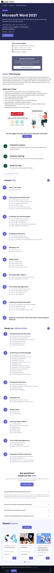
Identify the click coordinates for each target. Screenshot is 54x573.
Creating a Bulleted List (16, 372)
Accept (13, 570)
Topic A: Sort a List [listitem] (14, 250)
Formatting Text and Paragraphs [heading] (19, 216)
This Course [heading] (11, 74)
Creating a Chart (15, 427)
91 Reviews (11, 32)
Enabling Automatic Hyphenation (19, 369)
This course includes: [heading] (19, 43)
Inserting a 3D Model (16, 432)
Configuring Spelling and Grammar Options (21, 456)
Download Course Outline (12, 173)
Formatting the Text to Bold (17, 341)
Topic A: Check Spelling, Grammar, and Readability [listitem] (22, 304)
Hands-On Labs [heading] (16, 165)
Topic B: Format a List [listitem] (15, 251)
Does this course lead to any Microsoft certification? (18, 504)
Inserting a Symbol (15, 424)
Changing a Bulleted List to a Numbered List (21, 402)
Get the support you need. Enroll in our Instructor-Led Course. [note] (27, 133)
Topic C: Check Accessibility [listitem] (17, 308)
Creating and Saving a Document (19, 338)
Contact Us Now (27, 484)
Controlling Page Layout (17, 444)
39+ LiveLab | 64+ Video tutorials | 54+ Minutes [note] (21, 168)
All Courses (27, 527)
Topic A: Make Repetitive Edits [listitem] (17, 236)
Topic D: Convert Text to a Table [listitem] (18, 267)
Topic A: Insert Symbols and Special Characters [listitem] (22, 277)
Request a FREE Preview (27, 67)
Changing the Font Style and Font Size (20, 357)
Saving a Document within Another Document (22, 339)
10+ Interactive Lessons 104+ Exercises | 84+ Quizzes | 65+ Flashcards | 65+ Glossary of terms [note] (28, 148)
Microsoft (11, 5)
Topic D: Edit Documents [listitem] (16, 205)
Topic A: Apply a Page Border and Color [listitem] (19, 289)
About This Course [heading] (15, 187)
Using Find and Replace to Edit (18, 384)
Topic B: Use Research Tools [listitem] (17, 306)
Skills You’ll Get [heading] (9, 89)
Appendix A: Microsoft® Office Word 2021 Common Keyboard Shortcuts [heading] (29, 318)
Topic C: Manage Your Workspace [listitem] (18, 203)
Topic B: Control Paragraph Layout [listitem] (18, 220)
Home (4, 5)
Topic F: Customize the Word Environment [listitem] (20, 208)
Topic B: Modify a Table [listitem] (15, 263)
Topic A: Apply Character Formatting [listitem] (19, 219)
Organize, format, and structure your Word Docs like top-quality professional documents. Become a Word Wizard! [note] (24, 20)
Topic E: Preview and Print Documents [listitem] (19, 207)
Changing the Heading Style (17, 358)
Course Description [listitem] (15, 190)
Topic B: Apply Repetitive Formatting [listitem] (19, 238)
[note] (5, 27)
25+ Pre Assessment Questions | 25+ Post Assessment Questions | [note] (26, 158)
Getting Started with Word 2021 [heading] (19, 197)
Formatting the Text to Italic (17, 355)
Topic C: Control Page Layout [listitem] (17, 292)
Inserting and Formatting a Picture (19, 425)
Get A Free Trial (7, 35)
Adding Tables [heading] (14, 259)
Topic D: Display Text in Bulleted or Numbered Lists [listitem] (22, 224)
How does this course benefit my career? (15, 510)
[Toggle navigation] (52, 1)
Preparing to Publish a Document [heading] (20, 302)
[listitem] (20, 5)
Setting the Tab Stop (16, 371)
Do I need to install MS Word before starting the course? (19, 516)
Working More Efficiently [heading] (17, 234)
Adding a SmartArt (15, 429)
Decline (7, 570)
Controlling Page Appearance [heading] (19, 287)
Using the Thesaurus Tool (17, 458)
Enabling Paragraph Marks (17, 345)
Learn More (34, 567)
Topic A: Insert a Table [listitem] (15, 262)
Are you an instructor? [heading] (27, 59)
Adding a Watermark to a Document (19, 446)
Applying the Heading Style (17, 390)
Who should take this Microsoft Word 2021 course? (17, 491)
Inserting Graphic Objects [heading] (17, 275)
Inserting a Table (15, 412)
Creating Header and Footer (18, 443)
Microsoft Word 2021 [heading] (19, 15)
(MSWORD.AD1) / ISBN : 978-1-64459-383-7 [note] (14, 25)
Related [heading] (10, 523)
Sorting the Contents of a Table (19, 400)
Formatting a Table (15, 414)
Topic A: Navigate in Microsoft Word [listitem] (19, 200)
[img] (10, 538)
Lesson (10, 180)
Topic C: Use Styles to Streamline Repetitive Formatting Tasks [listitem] (25, 239)
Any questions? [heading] (27, 474)
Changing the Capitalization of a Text (20, 362)
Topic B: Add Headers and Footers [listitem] (18, 291)
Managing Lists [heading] (14, 247)
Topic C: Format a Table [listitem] (16, 265)
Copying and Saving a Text (17, 343)
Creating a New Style (16, 388)
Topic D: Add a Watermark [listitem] (16, 294)
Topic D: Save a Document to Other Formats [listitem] (21, 310)
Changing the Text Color (17, 360)
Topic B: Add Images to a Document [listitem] (19, 279)
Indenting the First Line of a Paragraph (20, 367)
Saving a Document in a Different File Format (21, 462)
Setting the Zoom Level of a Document (20, 336)
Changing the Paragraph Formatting (20, 365)
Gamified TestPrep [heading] (17, 156)
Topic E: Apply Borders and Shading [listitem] (18, 226)
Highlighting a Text (15, 364)
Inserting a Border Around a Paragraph (20, 374)
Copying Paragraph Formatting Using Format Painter (24, 386)
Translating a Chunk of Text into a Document (22, 460)
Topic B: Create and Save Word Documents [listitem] (20, 201)
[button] (45, 562)
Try (14, 558)
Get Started (27, 136)
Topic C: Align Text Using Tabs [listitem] (17, 222)
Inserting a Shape (15, 431)
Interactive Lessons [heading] (17, 145)
